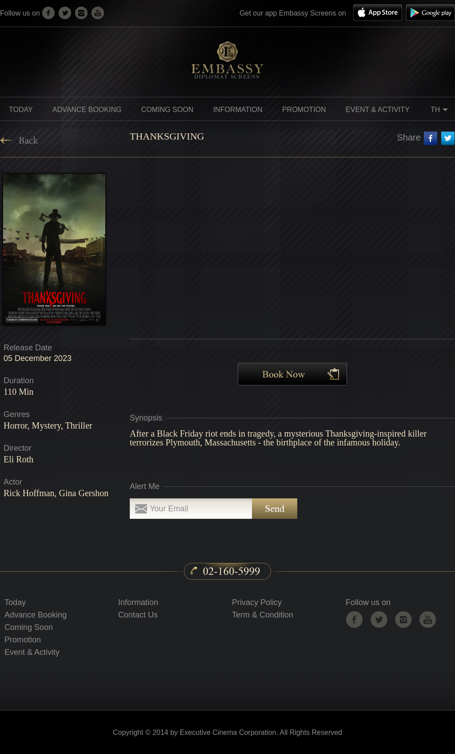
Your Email (169, 509)
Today (21, 109)
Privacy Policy (257, 602)
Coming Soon (28, 627)
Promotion (22, 639)
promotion (304, 109)
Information (138, 602)
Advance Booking (86, 109)
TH (440, 111)
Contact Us (138, 614)
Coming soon (167, 109)
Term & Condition (262, 614)
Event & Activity (378, 109)
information (238, 109)
